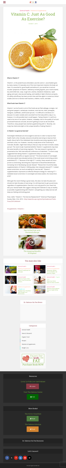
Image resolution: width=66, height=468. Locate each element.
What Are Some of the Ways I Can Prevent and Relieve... (24, 280)
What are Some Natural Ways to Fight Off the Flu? (53, 290)
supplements (12, 209)
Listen (32, 386)
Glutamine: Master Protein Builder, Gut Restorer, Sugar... (52, 272)
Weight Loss (22, 289)
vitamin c (21, 209)
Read (32, 419)
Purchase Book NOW (33, 364)
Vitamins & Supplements (38, 11)
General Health (24, 11)
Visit (32, 397)
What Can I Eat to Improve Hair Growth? (53, 281)
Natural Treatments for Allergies (24, 271)
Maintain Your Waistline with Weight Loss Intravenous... (24, 292)
